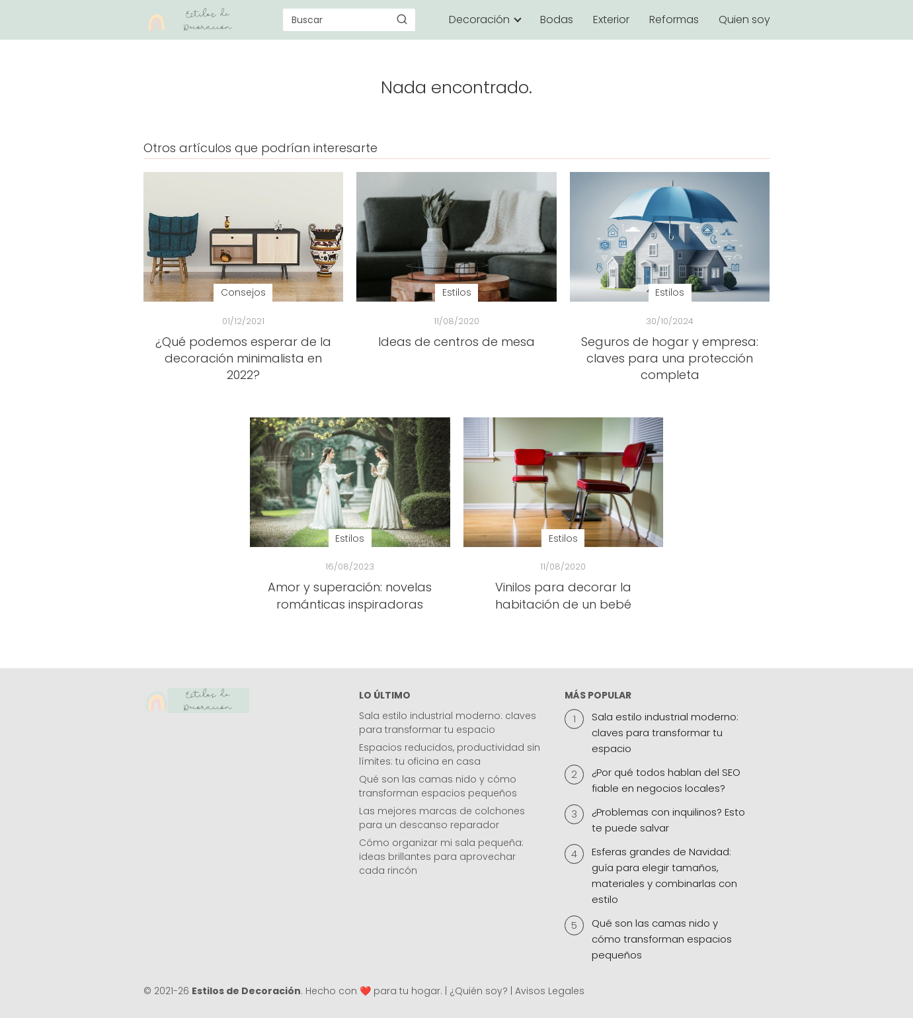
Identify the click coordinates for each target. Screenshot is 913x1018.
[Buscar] (402, 19)
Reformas (674, 19)
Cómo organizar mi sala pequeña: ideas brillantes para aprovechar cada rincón (441, 856)
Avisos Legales (549, 990)
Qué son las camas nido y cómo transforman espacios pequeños (438, 786)
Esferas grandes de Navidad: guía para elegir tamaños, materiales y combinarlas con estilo (664, 875)
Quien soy (744, 19)
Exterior (611, 19)
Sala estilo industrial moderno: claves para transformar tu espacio (447, 722)
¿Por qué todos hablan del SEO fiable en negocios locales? (666, 780)
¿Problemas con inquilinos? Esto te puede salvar (668, 820)
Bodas (556, 19)
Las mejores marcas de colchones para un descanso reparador (442, 817)
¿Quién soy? (479, 990)
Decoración (479, 19)
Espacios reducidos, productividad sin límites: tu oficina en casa (449, 754)
